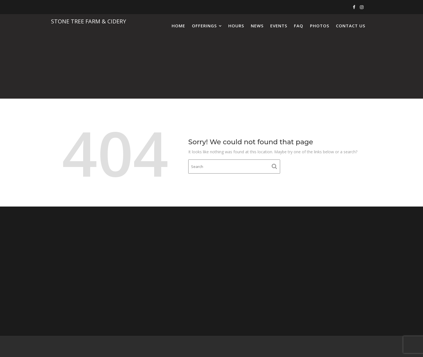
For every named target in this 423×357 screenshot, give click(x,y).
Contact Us (350, 25)
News (257, 25)
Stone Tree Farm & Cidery (88, 21)
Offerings (204, 25)
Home (178, 25)
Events (278, 25)
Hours (236, 25)
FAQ (298, 25)
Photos (319, 25)
